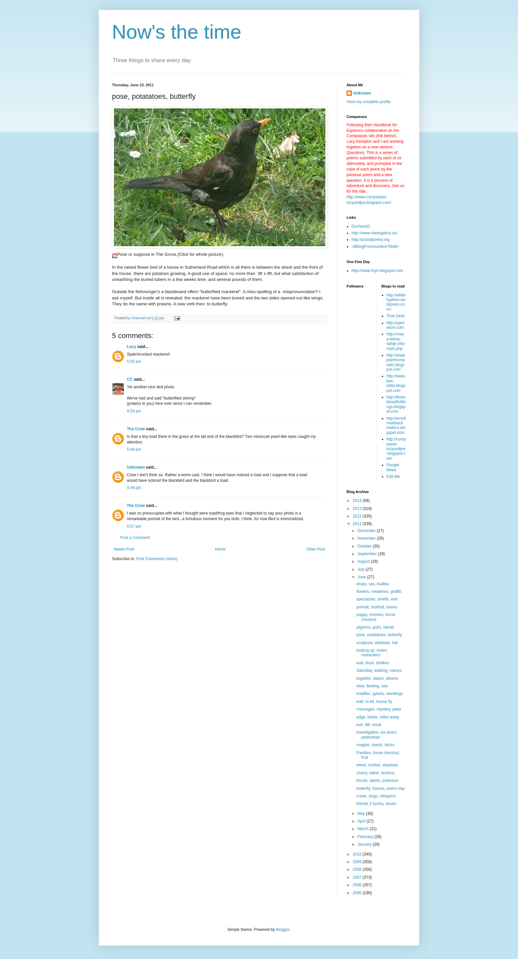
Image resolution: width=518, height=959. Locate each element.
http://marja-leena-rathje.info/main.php (396, 341)
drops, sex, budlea (372, 584)
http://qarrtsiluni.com (396, 325)
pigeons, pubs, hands (375, 627)
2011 (358, 523)
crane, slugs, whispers (376, 796)
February (365, 836)
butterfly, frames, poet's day (380, 788)
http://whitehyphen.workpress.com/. (396, 302)
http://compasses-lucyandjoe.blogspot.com (396, 449)
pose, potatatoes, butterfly (379, 635)
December (367, 530)
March (363, 828)
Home (220, 549)
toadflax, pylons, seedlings (379, 693)
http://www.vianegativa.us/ (374, 233)
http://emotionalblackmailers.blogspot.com (396, 425)
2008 (358, 869)
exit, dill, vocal (368, 724)
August (364, 561)
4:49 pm (134, 487)
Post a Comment (135, 537)
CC (129, 379)
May (361, 813)
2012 (358, 516)
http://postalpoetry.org (370, 239)
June (362, 577)
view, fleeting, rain (372, 686)
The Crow (136, 429)
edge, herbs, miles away (377, 717)
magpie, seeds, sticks (375, 745)
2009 (358, 862)
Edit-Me (393, 476)
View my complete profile (368, 101)
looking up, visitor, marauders (372, 652)
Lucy (131, 346)
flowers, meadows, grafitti (378, 591)
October (365, 546)
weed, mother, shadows (377, 765)
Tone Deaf (396, 316)
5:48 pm (134, 449)
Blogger (282, 929)
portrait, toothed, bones (376, 607)
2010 (358, 854)
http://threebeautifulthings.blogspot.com (396, 404)
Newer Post (124, 549)
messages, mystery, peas (378, 709)
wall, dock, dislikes (372, 663)
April (361, 821)
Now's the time (176, 32)
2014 (358, 500)
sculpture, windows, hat (377, 642)
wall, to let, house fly (374, 701)
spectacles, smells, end (376, 599)
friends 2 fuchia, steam (376, 803)
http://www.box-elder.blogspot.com (396, 383)
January (365, 844)
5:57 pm (134, 526)
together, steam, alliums (377, 678)
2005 (358, 893)
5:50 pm (134, 361)
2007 (358, 877)
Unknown (136, 467)
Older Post (315, 549)
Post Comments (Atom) (156, 558)
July (361, 569)
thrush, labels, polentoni (377, 780)
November (367, 538)
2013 (358, 508)
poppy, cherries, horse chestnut (375, 617)
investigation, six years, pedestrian (376, 734)
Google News (393, 467)
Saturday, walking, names (379, 670)
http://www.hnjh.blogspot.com (377, 270)
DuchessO (361, 226)
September (367, 554)
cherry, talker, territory (375, 773)
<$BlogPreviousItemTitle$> (375, 246)
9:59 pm (134, 411)
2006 (358, 885)
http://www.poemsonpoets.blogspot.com (396, 362)
